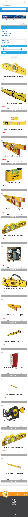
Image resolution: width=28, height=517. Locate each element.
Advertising (13, 501)
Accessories (5, 31)
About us (14, 499)
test (14, 503)
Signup (25, 11)
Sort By (22, 23)
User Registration (14, 513)
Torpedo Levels (5, 42)
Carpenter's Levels (6, 33)
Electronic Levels (6, 35)
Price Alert (20, 82)
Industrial (8, 19)
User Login (14, 514)
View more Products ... (14, 485)
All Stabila (4, 29)
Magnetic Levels (6, 38)
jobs (14, 500)
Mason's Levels (5, 40)
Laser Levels (5, 37)
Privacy (14, 502)
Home (3, 19)
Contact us (14, 504)
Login (21, 11)
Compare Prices (14, 84)
